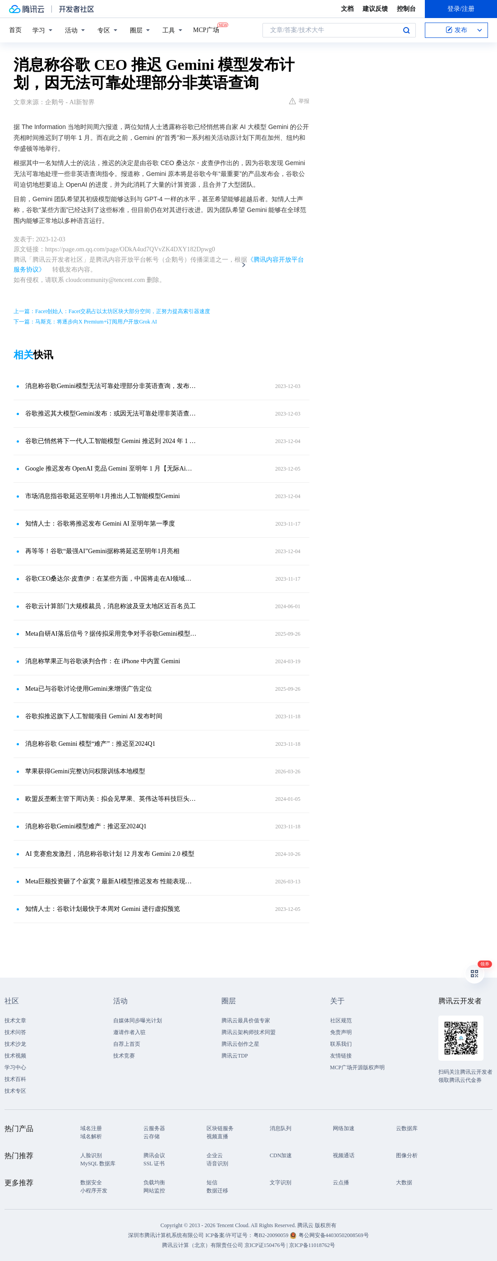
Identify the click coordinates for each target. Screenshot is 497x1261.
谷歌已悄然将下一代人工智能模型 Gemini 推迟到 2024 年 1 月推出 (111, 441)
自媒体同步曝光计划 (137, 1020)
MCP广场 (206, 29)
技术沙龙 (15, 1044)
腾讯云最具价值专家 (245, 1020)
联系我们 (341, 1044)
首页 (15, 30)
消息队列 (280, 1128)
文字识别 (280, 1182)
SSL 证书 (154, 1163)
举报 (299, 101)
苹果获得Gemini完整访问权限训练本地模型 (85, 771)
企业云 (215, 1155)
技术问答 (15, 1032)
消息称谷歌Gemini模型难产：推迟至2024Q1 (86, 826)
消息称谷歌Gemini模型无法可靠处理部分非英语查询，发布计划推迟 (111, 386)
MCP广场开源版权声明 (357, 1067)
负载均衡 (154, 1182)
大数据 (404, 1182)
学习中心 (15, 1067)
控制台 (406, 8)
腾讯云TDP (234, 1056)
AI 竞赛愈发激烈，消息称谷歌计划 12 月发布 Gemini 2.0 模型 (109, 853)
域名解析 (91, 1136)
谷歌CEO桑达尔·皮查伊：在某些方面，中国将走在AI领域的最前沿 (111, 578)
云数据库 (407, 1128)
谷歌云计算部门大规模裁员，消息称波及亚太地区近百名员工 (110, 606)
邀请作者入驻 (129, 1032)
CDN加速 (281, 1155)
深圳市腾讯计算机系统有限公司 (166, 1235)
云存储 (151, 1136)
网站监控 (154, 1190)
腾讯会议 (154, 1155)
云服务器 (154, 1128)
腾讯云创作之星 (240, 1044)
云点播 (341, 1182)
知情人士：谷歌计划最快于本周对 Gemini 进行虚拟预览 (102, 908)
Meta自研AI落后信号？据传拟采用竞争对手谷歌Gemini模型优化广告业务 (111, 633)
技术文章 (15, 1020)
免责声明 (341, 1032)
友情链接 (341, 1056)
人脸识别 (91, 1155)
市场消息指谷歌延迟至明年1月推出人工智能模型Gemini (102, 496)
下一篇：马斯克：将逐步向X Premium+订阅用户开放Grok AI (85, 322)
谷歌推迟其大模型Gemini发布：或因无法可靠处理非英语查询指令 (111, 413)
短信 (212, 1182)
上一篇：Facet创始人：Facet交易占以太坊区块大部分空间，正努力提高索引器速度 (112, 311)
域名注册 (91, 1128)
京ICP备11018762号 (312, 1245)
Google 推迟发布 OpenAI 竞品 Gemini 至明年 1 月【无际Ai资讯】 (111, 468)
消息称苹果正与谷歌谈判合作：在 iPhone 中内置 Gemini (102, 661)
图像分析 (407, 1155)
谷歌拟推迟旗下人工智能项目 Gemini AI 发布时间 (94, 716)
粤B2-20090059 (271, 1235)
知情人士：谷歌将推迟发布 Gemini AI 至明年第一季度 (100, 523)
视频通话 (343, 1155)
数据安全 (91, 1182)
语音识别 (217, 1163)
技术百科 (15, 1079)
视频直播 (217, 1136)
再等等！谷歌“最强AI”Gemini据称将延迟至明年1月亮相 (102, 551)
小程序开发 (93, 1190)
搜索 (406, 30)
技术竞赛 (124, 1056)
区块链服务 (220, 1128)
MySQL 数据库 (97, 1163)
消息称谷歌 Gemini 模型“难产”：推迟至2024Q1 (90, 743)
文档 (347, 8)
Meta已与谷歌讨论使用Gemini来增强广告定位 (88, 688)
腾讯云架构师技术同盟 (248, 1032)
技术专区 (15, 1091)
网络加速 (343, 1128)
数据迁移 (217, 1190)
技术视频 (15, 1056)
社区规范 (341, 1020)
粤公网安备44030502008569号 (334, 1235)
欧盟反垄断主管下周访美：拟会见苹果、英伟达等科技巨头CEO (111, 798)
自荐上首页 (126, 1044)
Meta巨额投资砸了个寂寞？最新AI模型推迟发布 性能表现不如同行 (111, 881)
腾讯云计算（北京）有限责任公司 (202, 1245)
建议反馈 (375, 8)
